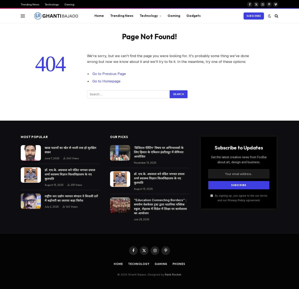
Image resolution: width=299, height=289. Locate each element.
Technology (52, 4)
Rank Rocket (173, 274)
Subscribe (253, 15)
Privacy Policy (236, 200)
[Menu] (23, 16)
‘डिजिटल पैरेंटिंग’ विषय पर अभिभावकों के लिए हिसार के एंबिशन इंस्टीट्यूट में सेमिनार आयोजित (159, 152)
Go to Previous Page (109, 74)
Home (99, 16)
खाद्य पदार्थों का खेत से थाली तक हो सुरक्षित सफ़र (70, 150)
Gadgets (193, 16)
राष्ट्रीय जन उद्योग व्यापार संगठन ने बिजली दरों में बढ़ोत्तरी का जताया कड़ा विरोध (71, 198)
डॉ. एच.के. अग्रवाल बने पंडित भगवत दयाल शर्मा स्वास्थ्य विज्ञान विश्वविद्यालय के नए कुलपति (70, 174)
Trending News (30, 4)
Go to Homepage (106, 81)
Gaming (69, 4)
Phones (179, 264)
